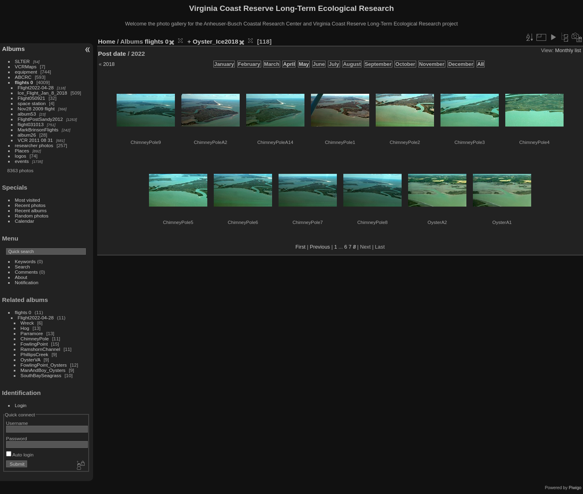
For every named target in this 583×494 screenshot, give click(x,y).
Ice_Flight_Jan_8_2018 (42, 92)
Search (22, 266)
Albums (13, 48)
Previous (320, 247)
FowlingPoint (34, 343)
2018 (109, 64)
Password (16, 438)
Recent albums (31, 210)
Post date (112, 53)
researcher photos (34, 145)
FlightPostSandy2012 (40, 119)
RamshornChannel (40, 349)
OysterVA (30, 359)
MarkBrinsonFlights (38, 129)
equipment (26, 71)
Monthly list (568, 50)
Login (21, 405)
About (21, 277)
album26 (27, 134)
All (480, 64)
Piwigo (575, 487)
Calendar (24, 221)
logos (20, 155)
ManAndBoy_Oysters (43, 370)
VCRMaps (26, 66)
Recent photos (30, 205)
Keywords (25, 261)
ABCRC (23, 77)
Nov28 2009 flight (36, 108)
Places (22, 150)
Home (106, 41)
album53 (27, 113)
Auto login (20, 454)
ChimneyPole (35, 338)
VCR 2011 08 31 (35, 140)
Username (17, 423)
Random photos (32, 215)
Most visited (27, 200)
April (289, 64)
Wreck (27, 322)
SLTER (22, 61)
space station (32, 103)
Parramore (32, 333)
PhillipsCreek (35, 354)
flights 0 (24, 82)
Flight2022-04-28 (36, 87)
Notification (26, 282)
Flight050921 (31, 98)
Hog (25, 328)
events (22, 161)
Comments (26, 271)
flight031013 (31, 124)
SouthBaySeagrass (41, 375)
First (301, 247)
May (304, 64)
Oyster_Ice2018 (215, 41)
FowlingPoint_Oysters (44, 364)
